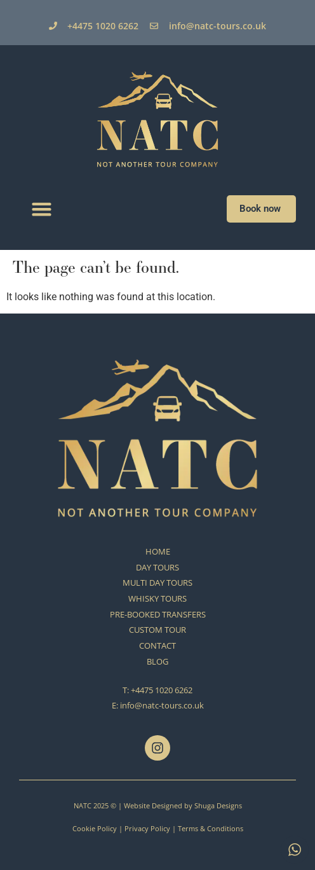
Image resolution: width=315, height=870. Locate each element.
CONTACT (157, 645)
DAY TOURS (157, 567)
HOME (157, 551)
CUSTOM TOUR (157, 629)
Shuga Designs (218, 805)
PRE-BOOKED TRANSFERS (158, 614)
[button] (42, 209)
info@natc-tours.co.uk (162, 705)
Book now (261, 208)
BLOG (157, 661)
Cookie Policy (94, 828)
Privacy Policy (147, 828)
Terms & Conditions (210, 828)
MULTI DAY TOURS (157, 582)
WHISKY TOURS (157, 598)
